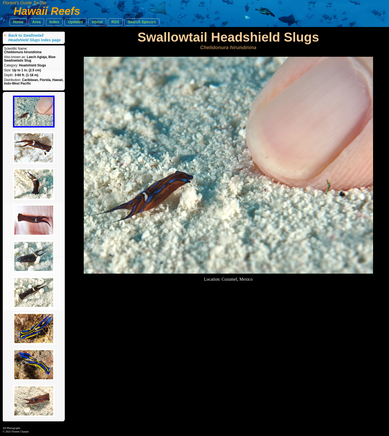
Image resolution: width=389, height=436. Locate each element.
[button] (18, 22)
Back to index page (34, 37)
